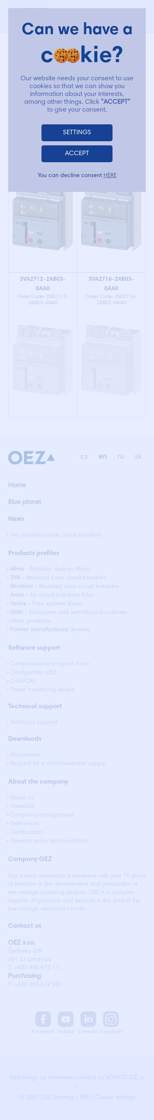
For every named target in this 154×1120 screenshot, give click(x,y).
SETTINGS (77, 132)
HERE (110, 176)
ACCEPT (77, 153)
